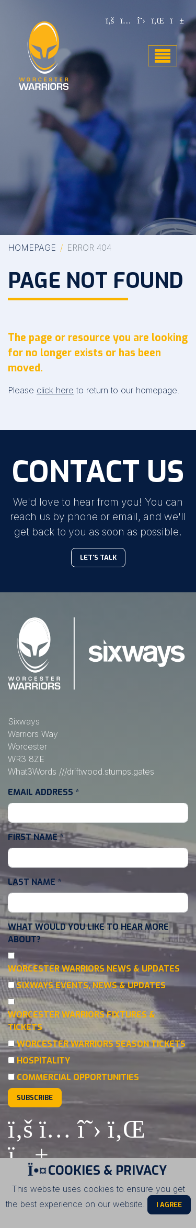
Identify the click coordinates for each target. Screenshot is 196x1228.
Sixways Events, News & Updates (91, 985)
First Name (35, 837)
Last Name (34, 881)
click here (55, 390)
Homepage (32, 247)
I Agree (169, 1204)
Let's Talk (98, 557)
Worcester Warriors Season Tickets (101, 1043)
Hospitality (43, 1060)
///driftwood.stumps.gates (106, 771)
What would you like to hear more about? (88, 933)
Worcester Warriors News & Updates (94, 968)
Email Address (43, 792)
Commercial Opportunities (78, 1077)
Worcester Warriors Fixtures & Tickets (81, 1021)
